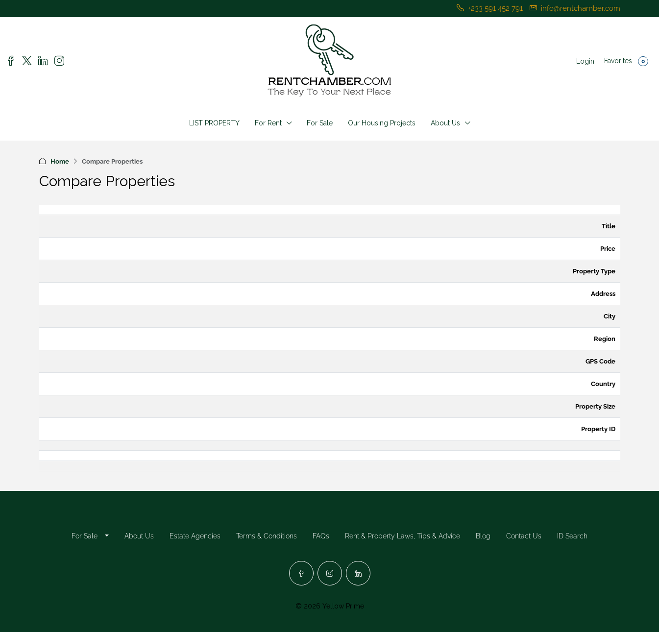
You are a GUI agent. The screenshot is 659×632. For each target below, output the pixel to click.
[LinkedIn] (358, 573)
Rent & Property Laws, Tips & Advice (402, 536)
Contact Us (523, 536)
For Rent (268, 123)
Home (59, 161)
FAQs (321, 536)
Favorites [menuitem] (626, 61)
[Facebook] (301, 573)
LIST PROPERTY (214, 123)
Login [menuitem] (585, 61)
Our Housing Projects (381, 123)
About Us (445, 123)
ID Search (572, 536)
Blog (483, 536)
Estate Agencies (195, 536)
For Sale (320, 123)
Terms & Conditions (266, 536)
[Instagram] (329, 573)
